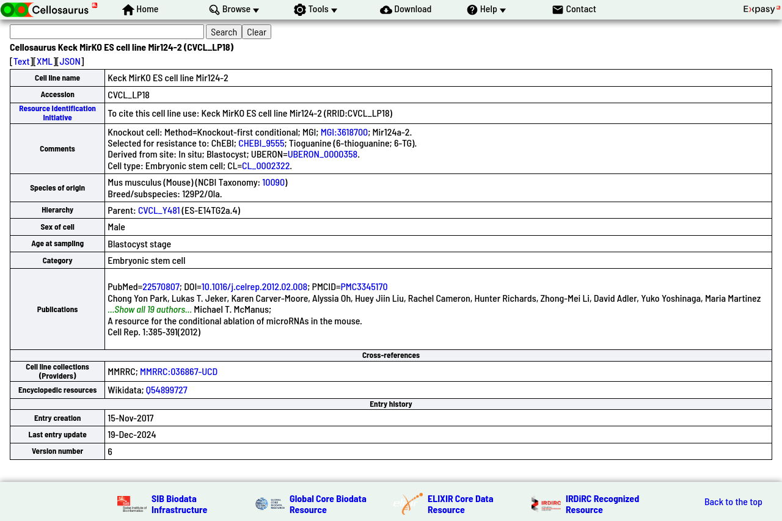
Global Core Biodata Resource (328, 503)
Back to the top (733, 501)
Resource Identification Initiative (57, 112)
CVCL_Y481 (159, 210)
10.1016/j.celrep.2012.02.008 (254, 286)
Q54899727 (167, 389)
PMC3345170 (363, 286)
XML (45, 61)
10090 (273, 182)
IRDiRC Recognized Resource (602, 503)
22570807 (161, 286)
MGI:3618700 (344, 131)
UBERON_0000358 (323, 153)
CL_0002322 (266, 165)
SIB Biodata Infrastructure (179, 503)
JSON (70, 61)
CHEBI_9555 (261, 142)
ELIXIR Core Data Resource (461, 503)
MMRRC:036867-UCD (178, 371)
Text (21, 61)
